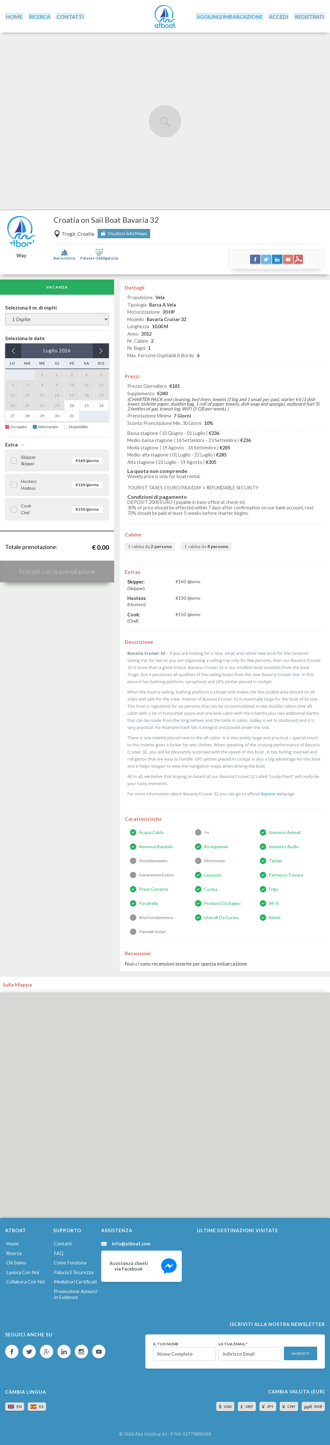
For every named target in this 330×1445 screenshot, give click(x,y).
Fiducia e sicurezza (73, 1270)
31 (72, 414)
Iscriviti (300, 1351)
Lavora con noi (21, 1270)
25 (86, 404)
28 (27, 414)
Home (12, 1242)
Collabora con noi (25, 1279)
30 (57, 414)
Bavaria (268, 792)
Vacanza (57, 285)
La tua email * (231, 1341)
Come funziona (70, 1260)
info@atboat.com (131, 1242)
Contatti (63, 1242)
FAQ (58, 1251)
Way (21, 254)
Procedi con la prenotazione (57, 570)
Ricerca (13, 1251)
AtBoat (165, 16)
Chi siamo (16, 1260)
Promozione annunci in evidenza (75, 1291)
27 (12, 414)
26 (101, 404)
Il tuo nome (164, 1341)
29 (42, 414)
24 (72, 404)
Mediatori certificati (74, 1279)
